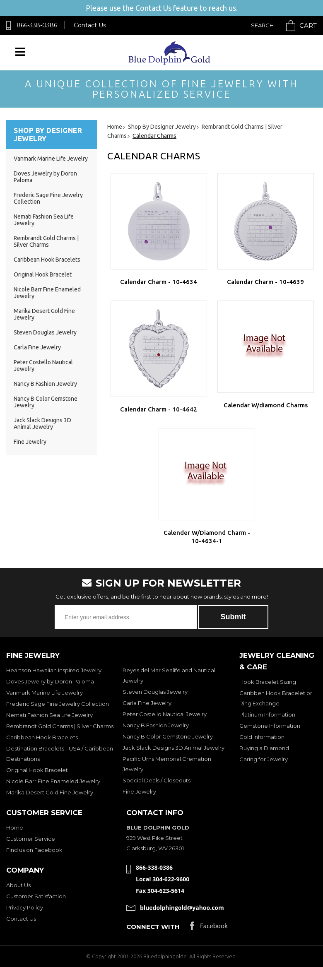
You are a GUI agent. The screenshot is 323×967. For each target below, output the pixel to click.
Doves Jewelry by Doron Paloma (50, 681)
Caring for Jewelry (263, 759)
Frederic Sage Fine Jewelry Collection (57, 703)
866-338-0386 (37, 25)
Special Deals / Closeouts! (157, 780)
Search (262, 25)
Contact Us (90, 25)
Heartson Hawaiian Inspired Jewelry (53, 670)
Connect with (153, 927)
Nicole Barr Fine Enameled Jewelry (53, 781)
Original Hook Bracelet (43, 274)
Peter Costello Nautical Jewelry (165, 714)
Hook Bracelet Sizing (267, 681)
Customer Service (30, 838)
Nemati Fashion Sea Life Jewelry (49, 715)
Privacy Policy (24, 907)
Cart (308, 25)
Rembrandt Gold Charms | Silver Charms (46, 241)
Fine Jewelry (30, 441)
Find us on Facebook (34, 850)
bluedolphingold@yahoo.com (182, 908)
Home (14, 827)
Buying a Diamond (264, 748)
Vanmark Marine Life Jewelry (51, 158)
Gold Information (261, 737)
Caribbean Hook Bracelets (47, 259)
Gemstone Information (269, 725)
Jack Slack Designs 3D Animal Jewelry (42, 423)
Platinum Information (267, 714)
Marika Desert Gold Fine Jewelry (49, 792)
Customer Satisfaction (36, 896)
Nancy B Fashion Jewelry (45, 383)
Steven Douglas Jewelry (45, 332)
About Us (18, 885)
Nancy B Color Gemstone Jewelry (168, 736)
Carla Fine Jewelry (37, 347)
